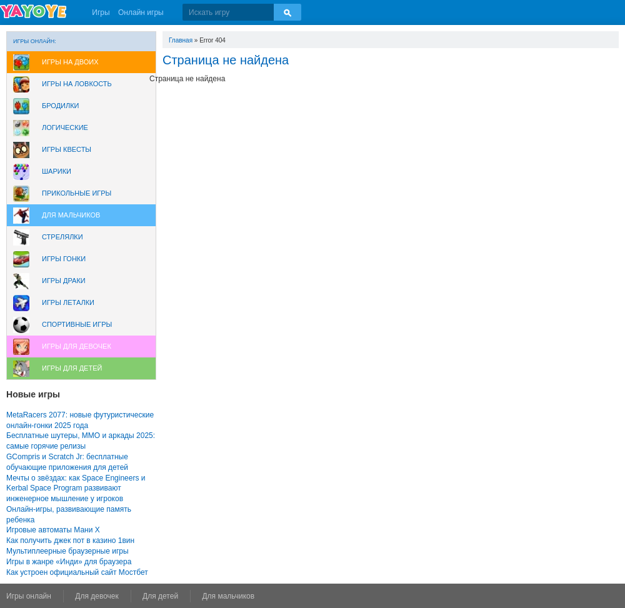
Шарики (56, 171)
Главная (180, 40)
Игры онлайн (28, 596)
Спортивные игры (77, 324)
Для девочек (96, 596)
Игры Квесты (66, 149)
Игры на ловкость (77, 83)
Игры (100, 12)
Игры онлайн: (34, 41)
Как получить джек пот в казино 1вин (70, 540)
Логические (65, 127)
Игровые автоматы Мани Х (53, 530)
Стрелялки (62, 237)
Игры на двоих (70, 62)
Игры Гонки (64, 258)
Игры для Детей (72, 368)
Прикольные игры (76, 193)
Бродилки (60, 105)
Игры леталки (68, 302)
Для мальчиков (71, 215)
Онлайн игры (141, 12)
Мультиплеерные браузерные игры (67, 551)
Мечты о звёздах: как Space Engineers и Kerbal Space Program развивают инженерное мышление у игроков (75, 489)
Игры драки (64, 280)
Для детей (160, 596)
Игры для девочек (76, 346)
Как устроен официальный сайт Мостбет (77, 572)
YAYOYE (33, 11)
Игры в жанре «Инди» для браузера (68, 561)
